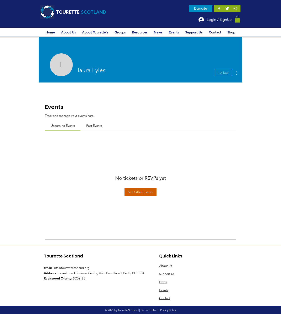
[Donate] (200, 8)
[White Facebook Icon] (219, 8)
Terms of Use (149, 310)
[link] (63, 126)
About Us (165, 266)
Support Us (166, 274)
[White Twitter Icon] (227, 8)
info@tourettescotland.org (71, 268)
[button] (237, 19)
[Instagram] (235, 8)
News (163, 282)
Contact (164, 298)
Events (163, 290)
